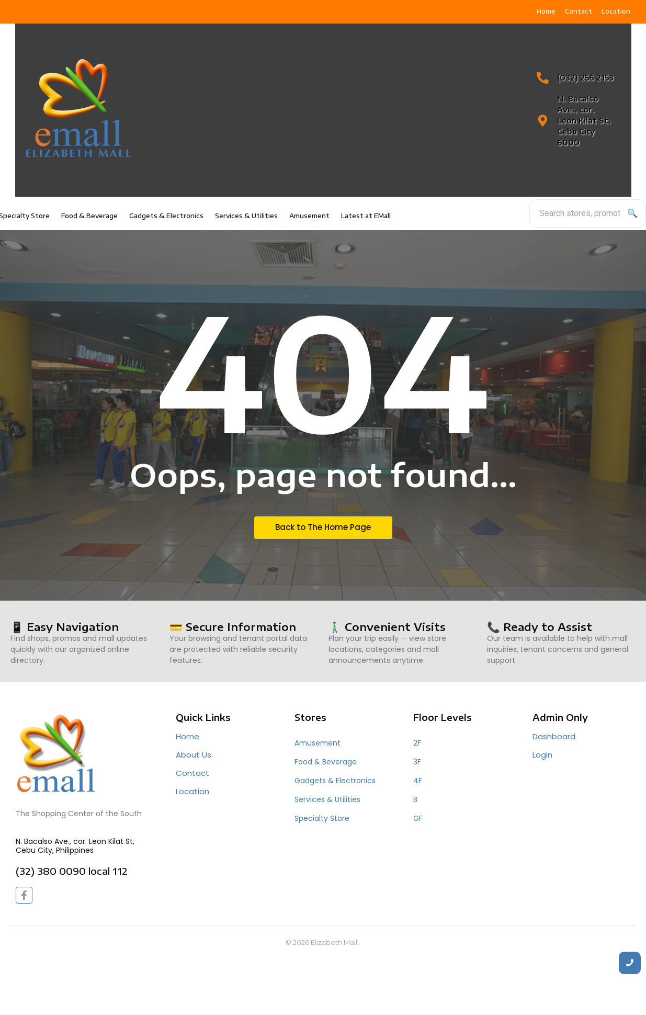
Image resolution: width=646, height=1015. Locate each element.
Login (542, 754)
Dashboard (553, 736)
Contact (192, 773)
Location (192, 791)
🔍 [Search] (632, 213)
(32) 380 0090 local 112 (72, 871)
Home (187, 736)
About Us (193, 754)
